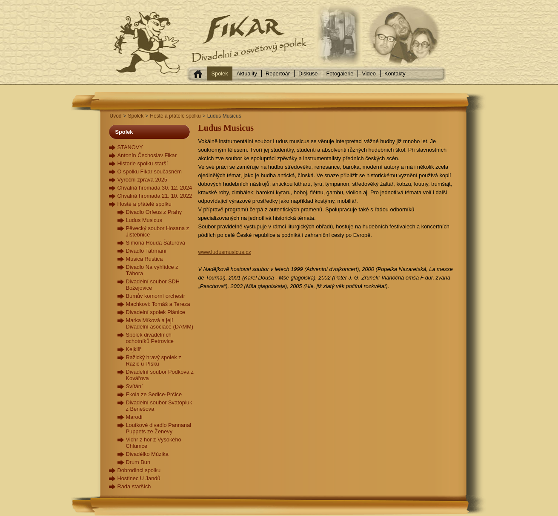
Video (369, 73)
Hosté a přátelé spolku (175, 116)
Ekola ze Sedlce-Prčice (154, 394)
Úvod (116, 116)
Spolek (220, 73)
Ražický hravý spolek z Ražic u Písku (153, 360)
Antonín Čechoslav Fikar (147, 155)
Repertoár (278, 73)
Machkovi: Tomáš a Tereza (158, 304)
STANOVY (130, 147)
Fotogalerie (339, 73)
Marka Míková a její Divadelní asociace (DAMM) (160, 323)
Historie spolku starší (142, 163)
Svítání (134, 386)
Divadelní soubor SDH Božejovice (153, 284)
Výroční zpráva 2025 (142, 179)
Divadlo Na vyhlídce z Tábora (152, 270)
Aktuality (247, 73)
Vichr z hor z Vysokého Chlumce (153, 442)
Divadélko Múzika (147, 454)
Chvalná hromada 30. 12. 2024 (154, 187)
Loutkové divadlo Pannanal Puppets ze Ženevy (159, 428)
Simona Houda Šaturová (155, 242)
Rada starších (134, 486)
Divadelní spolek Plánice (155, 312)
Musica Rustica (144, 259)
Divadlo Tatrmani (146, 251)
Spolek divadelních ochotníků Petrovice (150, 338)
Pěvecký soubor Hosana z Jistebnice (157, 231)
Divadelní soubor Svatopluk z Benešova (159, 405)
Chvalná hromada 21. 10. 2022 (154, 196)
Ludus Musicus (144, 220)
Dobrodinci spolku (139, 470)
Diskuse (308, 73)
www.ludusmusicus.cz (224, 252)
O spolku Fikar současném (149, 171)
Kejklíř (133, 349)
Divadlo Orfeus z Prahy (154, 212)
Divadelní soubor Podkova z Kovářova (160, 375)
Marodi (134, 417)
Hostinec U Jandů (138, 478)
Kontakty (395, 73)
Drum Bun (138, 462)
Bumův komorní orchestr (155, 296)
